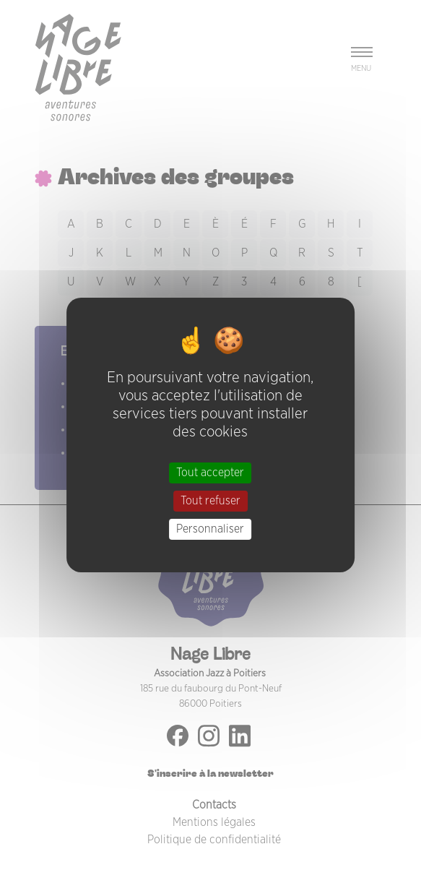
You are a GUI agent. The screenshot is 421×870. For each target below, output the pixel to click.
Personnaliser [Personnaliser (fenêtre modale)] (210, 529)
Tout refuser (210, 501)
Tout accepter (210, 472)
